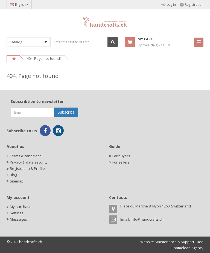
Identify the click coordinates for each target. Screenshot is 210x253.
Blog (13, 174)
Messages (18, 219)
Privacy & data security (29, 162)
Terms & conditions (26, 155)
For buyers (121, 155)
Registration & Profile (27, 168)
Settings (16, 212)
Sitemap (17, 181)
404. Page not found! (44, 58)
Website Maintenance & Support (167, 241)
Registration (191, 4)
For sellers (121, 162)
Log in (168, 4)
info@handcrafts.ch (147, 219)
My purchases (21, 206)
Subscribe (66, 112)
